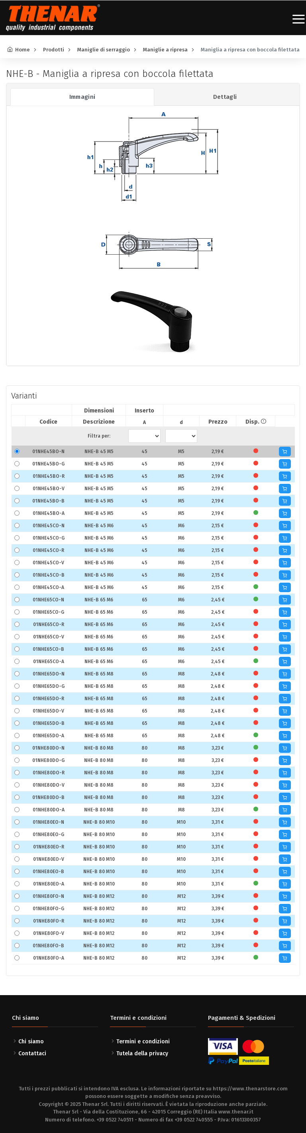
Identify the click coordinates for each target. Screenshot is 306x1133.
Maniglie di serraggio (103, 50)
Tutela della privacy (142, 1053)
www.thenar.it (235, 1112)
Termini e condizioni (143, 1041)
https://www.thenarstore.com (250, 1089)
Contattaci (32, 1053)
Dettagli (225, 96)
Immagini (82, 96)
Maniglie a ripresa (165, 50)
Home (22, 50)
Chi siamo (31, 1041)
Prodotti (53, 50)
